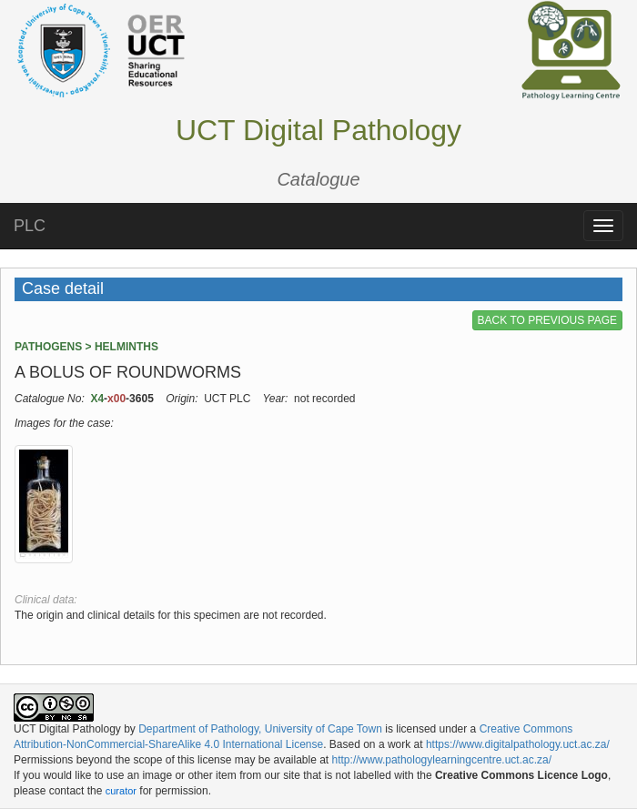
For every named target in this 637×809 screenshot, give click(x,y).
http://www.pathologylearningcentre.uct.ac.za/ (441, 759)
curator (121, 790)
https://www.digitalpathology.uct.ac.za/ (518, 744)
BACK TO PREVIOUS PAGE (547, 320)
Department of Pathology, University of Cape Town (260, 729)
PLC (30, 226)
